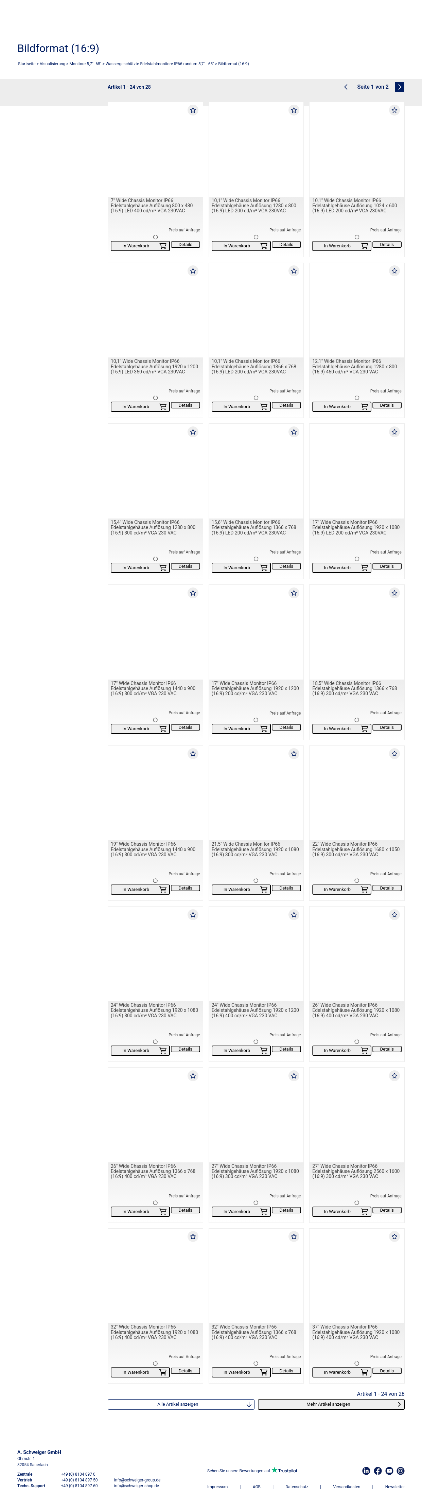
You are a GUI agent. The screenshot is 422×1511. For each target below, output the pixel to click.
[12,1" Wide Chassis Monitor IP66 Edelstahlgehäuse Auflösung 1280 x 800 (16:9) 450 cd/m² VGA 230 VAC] (357, 310)
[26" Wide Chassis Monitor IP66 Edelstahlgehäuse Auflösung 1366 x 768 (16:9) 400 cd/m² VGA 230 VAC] (155, 1115)
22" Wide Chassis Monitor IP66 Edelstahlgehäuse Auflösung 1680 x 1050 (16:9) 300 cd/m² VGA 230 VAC (356, 850)
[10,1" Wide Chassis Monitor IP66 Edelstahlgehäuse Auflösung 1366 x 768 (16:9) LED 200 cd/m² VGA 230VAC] (256, 310)
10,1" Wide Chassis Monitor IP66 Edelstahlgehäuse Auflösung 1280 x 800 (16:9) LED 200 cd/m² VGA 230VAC (254, 206)
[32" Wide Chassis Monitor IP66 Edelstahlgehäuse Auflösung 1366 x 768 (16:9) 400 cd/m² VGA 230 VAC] (256, 1276)
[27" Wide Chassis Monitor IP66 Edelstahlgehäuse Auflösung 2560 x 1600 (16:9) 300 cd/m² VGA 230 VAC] (357, 1115)
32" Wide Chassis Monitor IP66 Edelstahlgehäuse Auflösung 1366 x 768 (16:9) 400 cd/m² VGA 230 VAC (254, 1332)
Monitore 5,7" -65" (85, 64)
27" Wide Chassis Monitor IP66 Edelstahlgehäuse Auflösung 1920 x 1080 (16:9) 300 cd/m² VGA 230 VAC (255, 1171)
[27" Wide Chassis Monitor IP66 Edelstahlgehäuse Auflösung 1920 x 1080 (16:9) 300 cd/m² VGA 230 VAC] (256, 1115)
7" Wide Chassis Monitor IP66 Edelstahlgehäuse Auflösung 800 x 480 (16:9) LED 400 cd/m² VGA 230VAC (152, 206)
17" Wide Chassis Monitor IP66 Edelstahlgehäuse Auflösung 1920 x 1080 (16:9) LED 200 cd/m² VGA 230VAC (356, 527)
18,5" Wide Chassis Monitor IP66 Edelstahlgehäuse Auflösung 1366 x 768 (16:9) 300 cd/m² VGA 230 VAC (354, 689)
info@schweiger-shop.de (136, 1485)
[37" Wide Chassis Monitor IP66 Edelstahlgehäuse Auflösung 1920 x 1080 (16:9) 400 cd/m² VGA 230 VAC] (357, 1276)
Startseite (27, 64)
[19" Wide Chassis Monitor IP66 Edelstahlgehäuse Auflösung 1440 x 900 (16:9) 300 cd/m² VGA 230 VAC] (155, 793)
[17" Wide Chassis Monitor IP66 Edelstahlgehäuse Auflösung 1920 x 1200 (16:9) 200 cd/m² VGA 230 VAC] (256, 632)
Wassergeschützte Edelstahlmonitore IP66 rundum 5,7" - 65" (160, 64)
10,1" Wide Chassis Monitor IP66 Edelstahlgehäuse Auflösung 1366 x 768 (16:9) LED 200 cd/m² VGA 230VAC (254, 367)
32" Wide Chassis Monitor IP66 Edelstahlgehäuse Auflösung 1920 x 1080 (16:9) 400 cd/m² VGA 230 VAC (154, 1332)
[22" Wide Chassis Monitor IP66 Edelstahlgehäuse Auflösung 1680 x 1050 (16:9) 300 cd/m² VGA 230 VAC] (357, 793)
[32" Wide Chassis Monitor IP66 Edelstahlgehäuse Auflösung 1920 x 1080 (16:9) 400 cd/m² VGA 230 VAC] (155, 1276)
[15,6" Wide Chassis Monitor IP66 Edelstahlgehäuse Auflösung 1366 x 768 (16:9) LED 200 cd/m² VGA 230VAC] (256, 471)
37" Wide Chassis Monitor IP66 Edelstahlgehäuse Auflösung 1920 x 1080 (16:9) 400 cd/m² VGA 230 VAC (356, 1332)
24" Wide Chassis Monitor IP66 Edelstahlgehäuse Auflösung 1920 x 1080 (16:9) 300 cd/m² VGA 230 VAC (154, 1010)
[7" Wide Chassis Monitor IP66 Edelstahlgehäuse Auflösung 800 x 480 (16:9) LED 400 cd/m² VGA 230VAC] (155, 149)
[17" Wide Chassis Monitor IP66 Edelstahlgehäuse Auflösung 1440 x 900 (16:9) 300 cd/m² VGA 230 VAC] (155, 632)
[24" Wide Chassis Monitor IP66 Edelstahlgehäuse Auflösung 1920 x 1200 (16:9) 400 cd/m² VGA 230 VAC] (256, 954)
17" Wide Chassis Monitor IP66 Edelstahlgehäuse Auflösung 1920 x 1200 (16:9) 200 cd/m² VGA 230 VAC (255, 689)
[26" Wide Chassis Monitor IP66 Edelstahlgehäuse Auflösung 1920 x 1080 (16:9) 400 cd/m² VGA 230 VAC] (357, 954)
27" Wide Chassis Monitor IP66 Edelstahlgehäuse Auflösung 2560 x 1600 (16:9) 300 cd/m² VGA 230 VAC (356, 1171)
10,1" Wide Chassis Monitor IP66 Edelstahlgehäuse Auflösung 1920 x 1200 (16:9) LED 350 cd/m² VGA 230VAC (154, 367)
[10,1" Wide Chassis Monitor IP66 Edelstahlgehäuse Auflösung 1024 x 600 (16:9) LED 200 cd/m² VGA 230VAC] (357, 149)
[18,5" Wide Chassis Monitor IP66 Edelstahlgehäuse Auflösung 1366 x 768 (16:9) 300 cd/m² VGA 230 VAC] (357, 632)
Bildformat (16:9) (233, 64)
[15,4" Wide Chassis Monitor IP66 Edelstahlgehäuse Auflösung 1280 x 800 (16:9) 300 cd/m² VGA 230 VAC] (155, 471)
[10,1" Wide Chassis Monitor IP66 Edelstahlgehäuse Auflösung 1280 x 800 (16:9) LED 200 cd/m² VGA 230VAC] (256, 149)
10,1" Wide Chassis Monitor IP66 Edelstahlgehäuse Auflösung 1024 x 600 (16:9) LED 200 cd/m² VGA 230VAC (354, 206)
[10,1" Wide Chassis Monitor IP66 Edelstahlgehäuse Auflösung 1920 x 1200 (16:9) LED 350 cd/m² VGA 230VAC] (155, 310)
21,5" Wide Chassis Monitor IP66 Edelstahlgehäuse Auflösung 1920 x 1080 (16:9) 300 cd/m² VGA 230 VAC (255, 850)
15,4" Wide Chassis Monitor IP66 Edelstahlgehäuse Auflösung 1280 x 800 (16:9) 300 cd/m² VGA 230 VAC (153, 527)
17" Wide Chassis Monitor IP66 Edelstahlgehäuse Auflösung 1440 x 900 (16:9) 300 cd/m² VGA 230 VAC (153, 689)
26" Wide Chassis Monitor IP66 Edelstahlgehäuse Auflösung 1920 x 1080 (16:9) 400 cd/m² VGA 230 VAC (356, 1010)
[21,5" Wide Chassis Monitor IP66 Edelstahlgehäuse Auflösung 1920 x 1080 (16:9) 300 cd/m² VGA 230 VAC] (256, 793)
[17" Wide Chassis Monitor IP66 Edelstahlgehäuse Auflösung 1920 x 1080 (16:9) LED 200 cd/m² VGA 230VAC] (357, 471)
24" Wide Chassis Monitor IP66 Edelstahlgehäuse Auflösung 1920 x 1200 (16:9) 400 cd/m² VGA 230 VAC (255, 1010)
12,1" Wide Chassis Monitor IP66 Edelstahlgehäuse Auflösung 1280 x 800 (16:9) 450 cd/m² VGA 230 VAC (354, 367)
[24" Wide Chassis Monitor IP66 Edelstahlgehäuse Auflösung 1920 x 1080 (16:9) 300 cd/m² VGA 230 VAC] (155, 954)
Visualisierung (52, 64)
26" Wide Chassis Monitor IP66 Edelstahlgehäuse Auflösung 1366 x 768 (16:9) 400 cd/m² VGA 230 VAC (153, 1171)
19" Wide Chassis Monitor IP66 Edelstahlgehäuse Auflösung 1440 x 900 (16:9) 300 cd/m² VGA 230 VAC (153, 850)
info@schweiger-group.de (137, 1480)
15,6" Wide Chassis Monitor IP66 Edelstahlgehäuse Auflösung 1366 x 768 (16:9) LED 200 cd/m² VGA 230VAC (254, 527)
